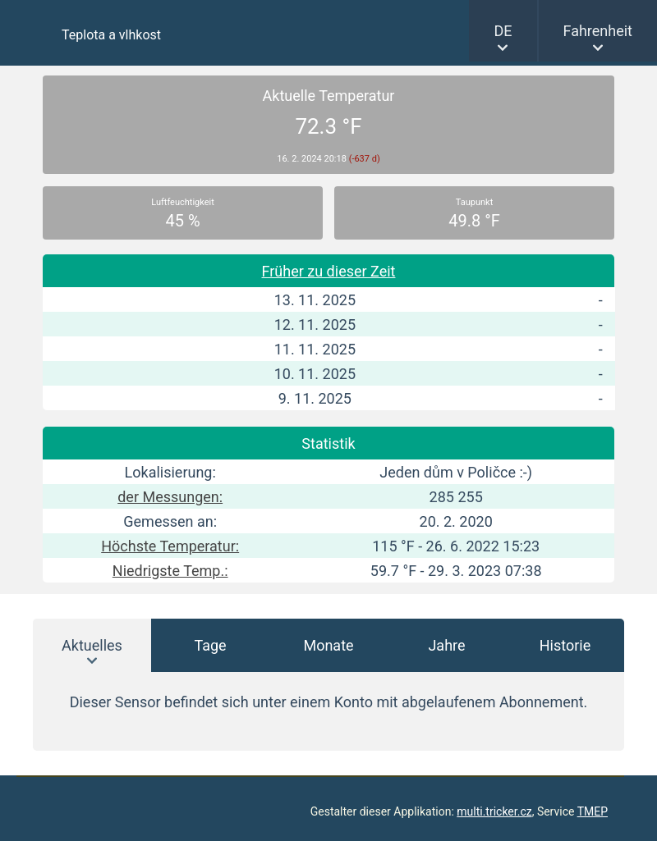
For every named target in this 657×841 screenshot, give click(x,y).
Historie (565, 645)
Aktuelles (92, 645)
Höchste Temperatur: (170, 546)
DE (503, 30)
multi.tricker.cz (494, 811)
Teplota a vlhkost (111, 35)
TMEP (592, 811)
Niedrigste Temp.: (170, 570)
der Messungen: (170, 496)
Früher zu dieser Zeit (329, 271)
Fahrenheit (598, 30)
